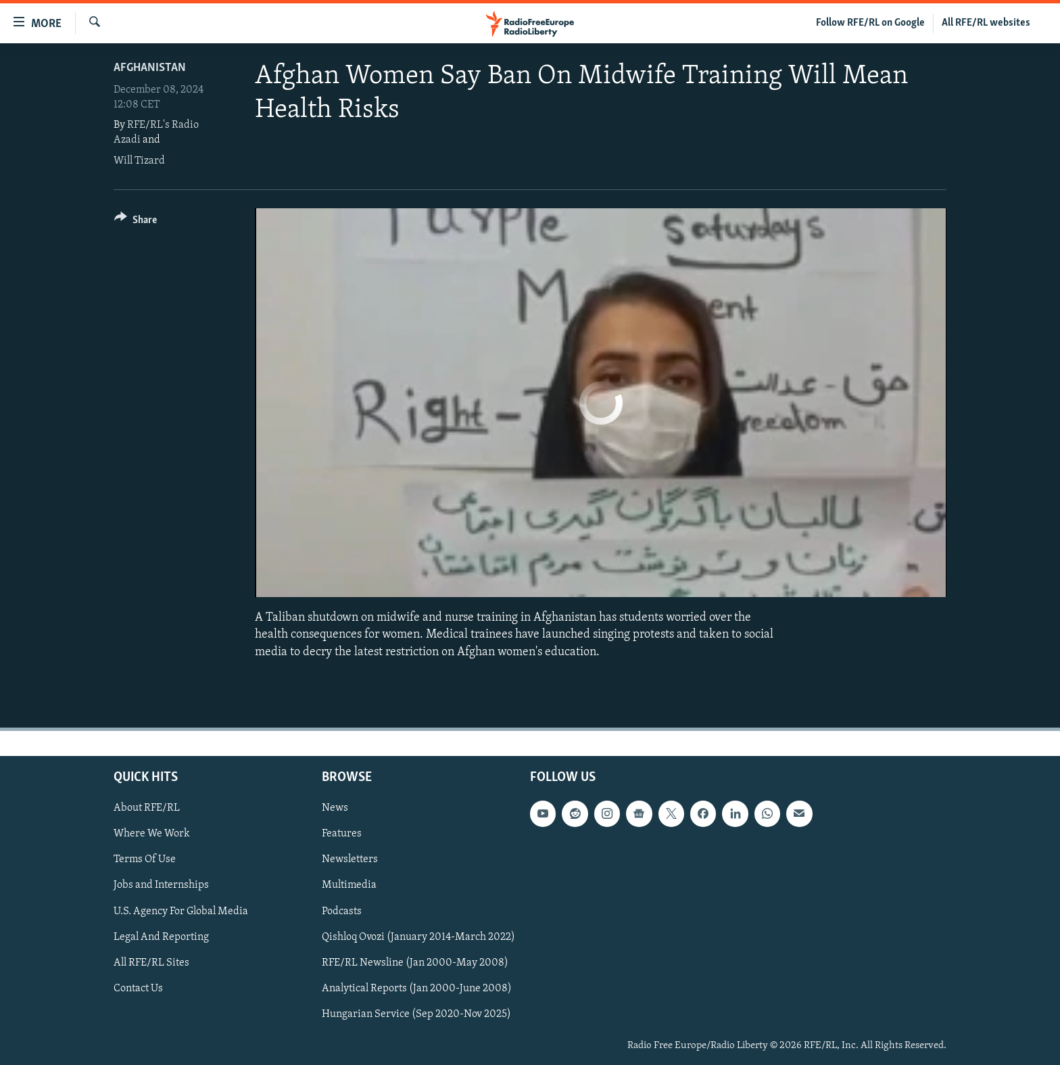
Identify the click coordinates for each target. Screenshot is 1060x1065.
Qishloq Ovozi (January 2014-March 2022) (418, 936)
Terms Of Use (145, 859)
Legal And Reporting (161, 936)
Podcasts (342, 910)
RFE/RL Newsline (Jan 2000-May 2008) (415, 962)
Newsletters (350, 859)
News (335, 808)
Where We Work (152, 833)
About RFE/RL (147, 808)
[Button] (135, 222)
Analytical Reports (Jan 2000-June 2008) (417, 988)
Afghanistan (150, 68)
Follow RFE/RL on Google (870, 23)
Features (342, 833)
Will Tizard (139, 161)
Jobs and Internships (161, 885)
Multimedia (349, 885)
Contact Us (138, 988)
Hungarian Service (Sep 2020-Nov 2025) (416, 1013)
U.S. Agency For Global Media (181, 910)
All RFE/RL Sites (151, 962)
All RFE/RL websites (986, 23)
